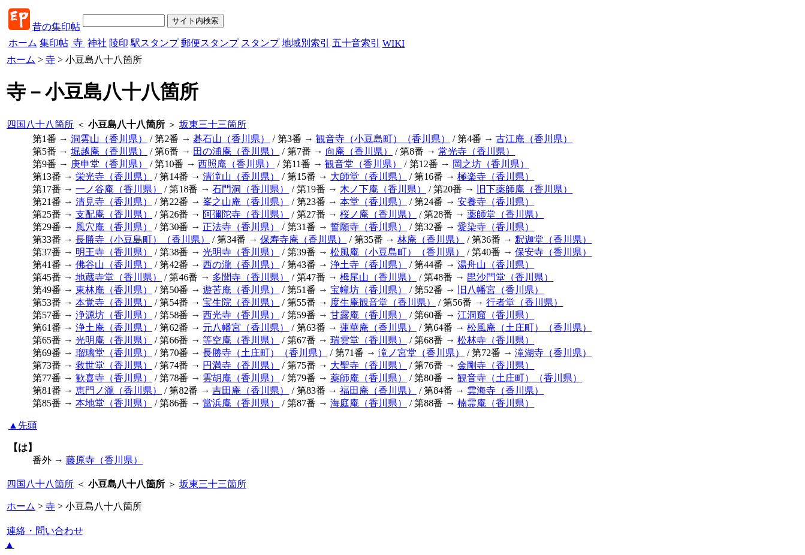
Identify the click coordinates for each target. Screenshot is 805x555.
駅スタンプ (155, 43)
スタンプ (260, 43)
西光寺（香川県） (241, 315)
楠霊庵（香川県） (495, 403)
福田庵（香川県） (378, 390)
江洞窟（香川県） (495, 315)
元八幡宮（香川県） (246, 327)
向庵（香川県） (359, 151)
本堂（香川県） (373, 202)
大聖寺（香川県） (368, 365)
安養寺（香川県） (495, 202)
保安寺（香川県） (553, 252)
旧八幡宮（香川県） (500, 290)
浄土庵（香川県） (114, 327)
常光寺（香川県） (476, 151)
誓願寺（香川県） (368, 227)
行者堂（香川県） (524, 302)
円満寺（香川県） (241, 365)
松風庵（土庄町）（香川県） (529, 327)
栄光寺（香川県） (114, 176)
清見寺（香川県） (114, 202)
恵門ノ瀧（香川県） (119, 390)
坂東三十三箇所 (212, 124)
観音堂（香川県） (363, 164)
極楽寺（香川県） (495, 176)
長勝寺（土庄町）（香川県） (265, 353)
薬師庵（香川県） (368, 378)
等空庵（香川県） (241, 340)
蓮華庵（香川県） (378, 327)
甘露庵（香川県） (368, 315)
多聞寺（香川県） (250, 277)
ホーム (22, 43)
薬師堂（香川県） (505, 214)
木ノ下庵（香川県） (383, 189)
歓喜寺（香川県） (114, 378)
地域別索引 (306, 43)
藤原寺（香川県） (104, 460)
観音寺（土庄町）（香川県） (519, 378)
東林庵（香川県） (114, 290)
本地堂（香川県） (114, 403)
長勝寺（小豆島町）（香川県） (143, 239)
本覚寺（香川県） (114, 302)
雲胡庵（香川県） (241, 378)
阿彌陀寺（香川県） (246, 214)
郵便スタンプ (210, 43)
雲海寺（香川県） (505, 390)
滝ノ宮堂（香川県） (421, 353)
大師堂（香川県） (368, 176)
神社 (97, 43)
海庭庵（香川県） (368, 403)
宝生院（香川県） (241, 302)
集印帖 (54, 43)
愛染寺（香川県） (495, 227)
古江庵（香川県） (534, 139)
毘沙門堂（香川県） (510, 277)
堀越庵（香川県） (109, 151)
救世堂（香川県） (114, 365)
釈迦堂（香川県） (553, 239)
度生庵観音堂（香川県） (383, 302)
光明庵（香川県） (114, 340)
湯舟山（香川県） (495, 265)
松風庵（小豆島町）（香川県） (397, 252)
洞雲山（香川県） (109, 139)
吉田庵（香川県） (250, 390)
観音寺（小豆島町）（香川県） (383, 139)
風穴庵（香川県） (114, 227)
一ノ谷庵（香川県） (119, 189)
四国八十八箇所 (40, 124)
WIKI (393, 43)
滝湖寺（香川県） (553, 353)
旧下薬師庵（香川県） (524, 189)
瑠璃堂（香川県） (114, 353)
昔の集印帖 (56, 27)
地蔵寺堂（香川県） (119, 277)
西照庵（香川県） (236, 164)
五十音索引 (356, 43)
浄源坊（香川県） (114, 315)
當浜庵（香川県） (241, 403)
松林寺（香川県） (495, 340)
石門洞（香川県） (250, 189)
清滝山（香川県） (241, 176)
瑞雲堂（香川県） (368, 340)
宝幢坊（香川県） (368, 290)
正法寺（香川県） (241, 227)
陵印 (118, 43)
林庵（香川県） (431, 239)
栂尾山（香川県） (378, 277)
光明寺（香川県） (241, 252)
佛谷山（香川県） (114, 265)
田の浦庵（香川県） (236, 151)
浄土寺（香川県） (368, 265)
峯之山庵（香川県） (246, 202)
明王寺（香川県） (114, 252)
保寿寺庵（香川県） (303, 239)
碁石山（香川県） (231, 139)
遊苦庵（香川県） (241, 290)
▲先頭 (22, 425)
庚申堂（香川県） (109, 164)
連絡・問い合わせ (45, 531)
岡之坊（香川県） (491, 164)
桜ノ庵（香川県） (378, 214)
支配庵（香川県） (114, 214)
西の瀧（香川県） (241, 265)
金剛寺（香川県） (495, 365)
